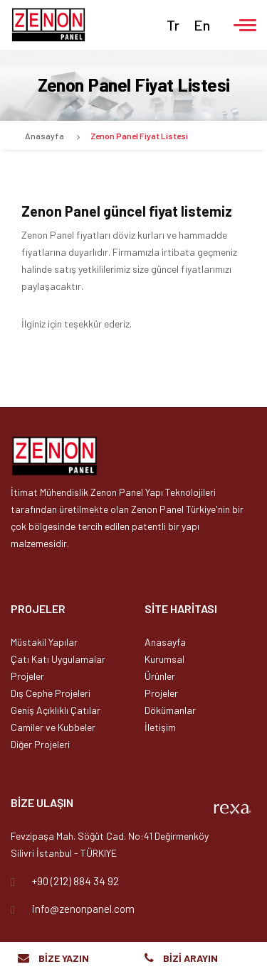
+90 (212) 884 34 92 (75, 881)
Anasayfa (44, 136)
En (202, 24)
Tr (173, 24)
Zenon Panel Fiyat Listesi (139, 136)
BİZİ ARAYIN (190, 958)
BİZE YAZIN (63, 958)
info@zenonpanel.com (83, 908)
